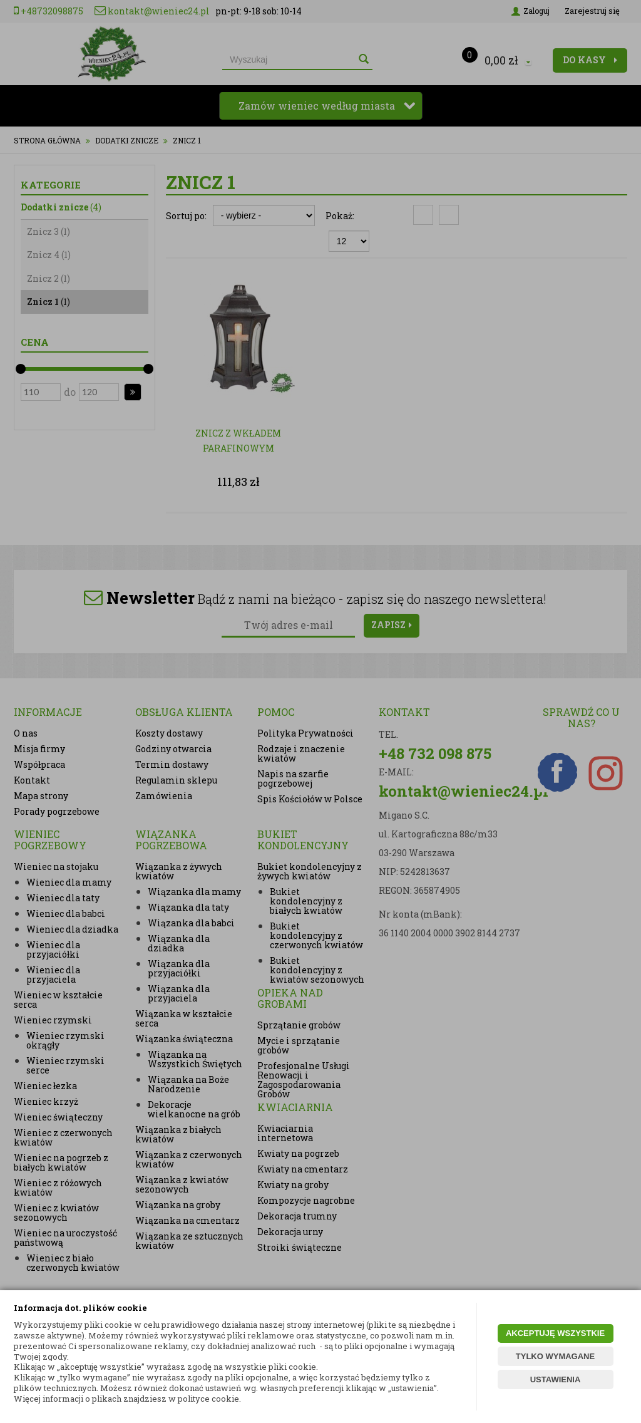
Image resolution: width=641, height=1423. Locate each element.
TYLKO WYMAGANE (555, 1356)
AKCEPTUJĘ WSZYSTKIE (555, 1333)
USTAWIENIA (555, 1379)
